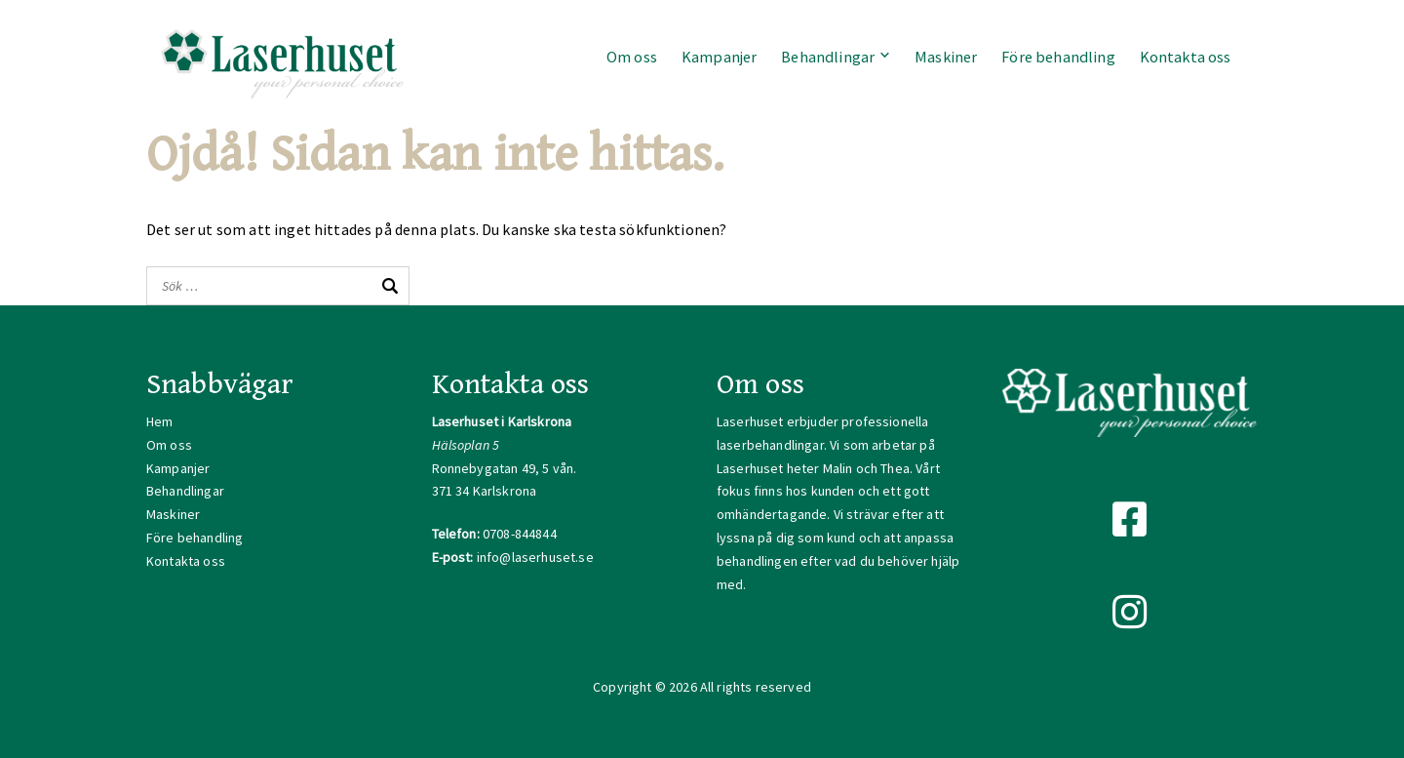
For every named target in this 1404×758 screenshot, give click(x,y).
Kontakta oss (1185, 56)
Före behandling (1057, 56)
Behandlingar (828, 56)
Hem (159, 421)
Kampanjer (719, 56)
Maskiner (946, 56)
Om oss (631, 56)
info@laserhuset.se (535, 557)
